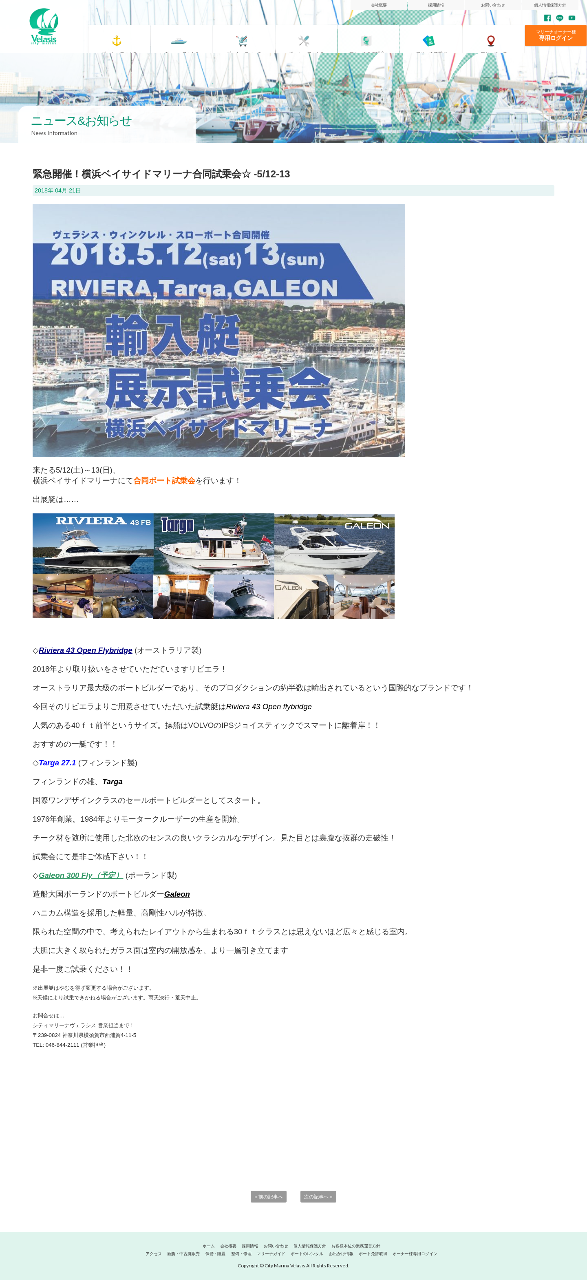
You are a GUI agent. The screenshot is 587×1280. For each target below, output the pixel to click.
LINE (559, 18)
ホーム (209, 1246)
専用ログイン (556, 37)
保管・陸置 (215, 1253)
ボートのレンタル (307, 1253)
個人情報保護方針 (550, 5)
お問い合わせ (493, 5)
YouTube (572, 18)
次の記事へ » (318, 1197)
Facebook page (547, 18)
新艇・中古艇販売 (183, 1253)
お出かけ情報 (341, 1253)
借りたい (186, 37)
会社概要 (379, 5)
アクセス (498, 37)
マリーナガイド (373, 37)
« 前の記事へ (268, 1197)
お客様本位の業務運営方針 (355, 1246)
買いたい (248, 37)
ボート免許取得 (435, 37)
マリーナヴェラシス (44, 26)
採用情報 (436, 5)
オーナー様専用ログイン (415, 1253)
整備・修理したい (311, 37)
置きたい (123, 37)
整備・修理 (241, 1253)
